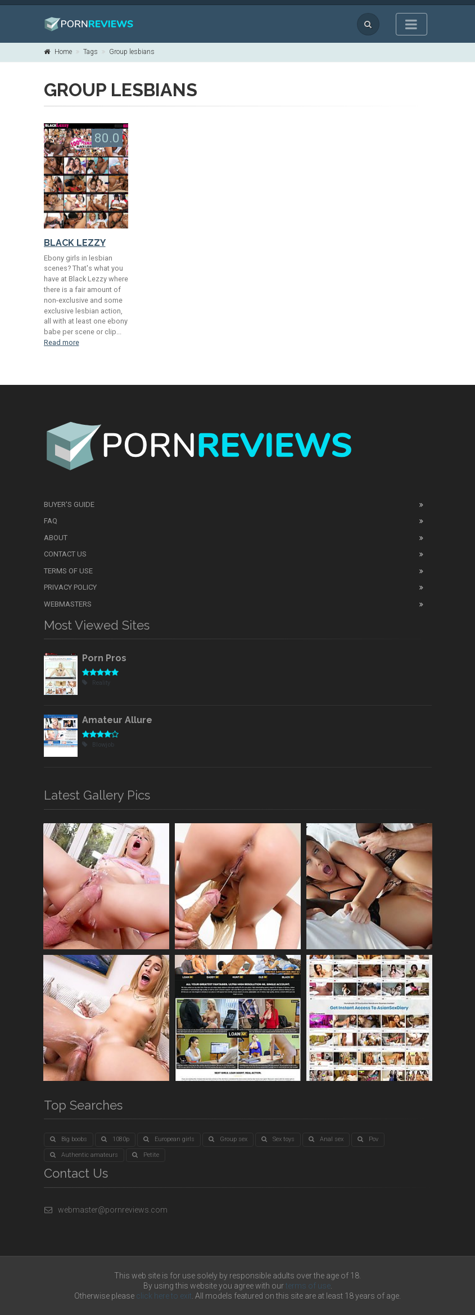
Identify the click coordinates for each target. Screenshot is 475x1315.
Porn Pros (104, 658)
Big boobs (68, 1139)
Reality (96, 682)
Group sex (228, 1139)
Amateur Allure (117, 720)
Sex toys (278, 1139)
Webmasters (68, 604)
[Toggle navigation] (411, 24)
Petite (145, 1155)
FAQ (50, 521)
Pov (368, 1139)
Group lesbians (132, 52)
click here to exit (164, 1295)
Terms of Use (68, 571)
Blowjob (98, 744)
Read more (61, 342)
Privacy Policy (70, 587)
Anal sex (326, 1139)
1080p (115, 1139)
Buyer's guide (69, 504)
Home (58, 52)
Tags (90, 52)
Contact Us (65, 554)
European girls (168, 1139)
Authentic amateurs (84, 1155)
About (55, 537)
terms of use (308, 1285)
